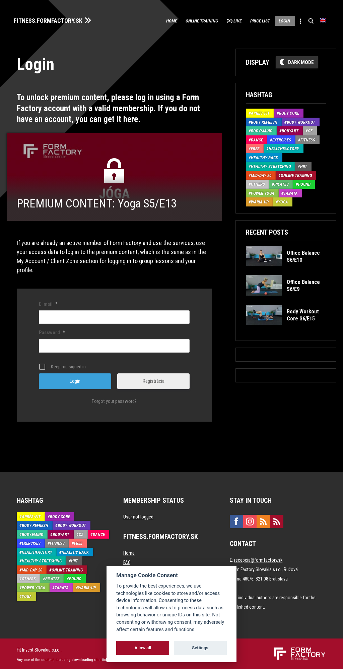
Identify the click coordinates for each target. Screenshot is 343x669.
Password (52, 331)
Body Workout (301, 120)
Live (216, 20)
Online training (174, 20)
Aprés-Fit (260, 111)
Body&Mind (261, 129)
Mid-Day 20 (261, 173)
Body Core (289, 111)
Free (255, 147)
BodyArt (290, 129)
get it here (121, 118)
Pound (304, 182)
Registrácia (153, 379)
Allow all (142, 647)
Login (275, 20)
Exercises (281, 138)
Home (136, 20)
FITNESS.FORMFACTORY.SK (54, 19)
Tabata (291, 191)
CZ (310, 129)
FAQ (127, 560)
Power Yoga (262, 191)
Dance (257, 138)
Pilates (281, 182)
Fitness (307, 138)
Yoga (283, 200)
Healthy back (264, 156)
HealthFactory (284, 147)
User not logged (138, 515)
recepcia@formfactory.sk (258, 558)
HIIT (303, 165)
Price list (245, 20)
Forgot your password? (114, 400)
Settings (200, 647)
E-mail (48, 302)
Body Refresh (264, 120)
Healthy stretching (271, 165)
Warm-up (260, 200)
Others (258, 182)
